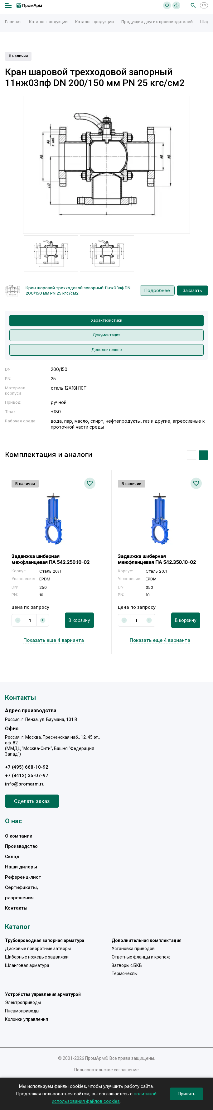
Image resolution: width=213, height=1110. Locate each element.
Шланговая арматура (27, 965)
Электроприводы (23, 1002)
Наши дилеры (21, 867)
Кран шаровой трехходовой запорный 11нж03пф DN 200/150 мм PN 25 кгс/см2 (78, 290)
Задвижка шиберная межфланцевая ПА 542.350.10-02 (157, 559)
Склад (12, 856)
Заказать (192, 290)
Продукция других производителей (157, 21)
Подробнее (157, 290)
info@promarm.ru (25, 784)
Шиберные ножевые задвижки (37, 956)
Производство (21, 846)
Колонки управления (26, 1019)
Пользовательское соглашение (106, 1069)
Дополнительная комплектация (147, 940)
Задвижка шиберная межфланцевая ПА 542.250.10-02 (51, 559)
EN (204, 5)
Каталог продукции (48, 21)
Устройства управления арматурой (43, 994)
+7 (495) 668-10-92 (26, 767)
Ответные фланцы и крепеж (141, 956)
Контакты (16, 908)
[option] (106, 165)
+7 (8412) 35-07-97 (26, 775)
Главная (13, 21)
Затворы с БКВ (127, 965)
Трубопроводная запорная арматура (44, 940)
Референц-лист (23, 877)
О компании (18, 836)
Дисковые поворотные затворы (38, 948)
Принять (186, 1094)
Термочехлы (125, 973)
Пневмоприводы (22, 1010)
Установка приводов (133, 948)
